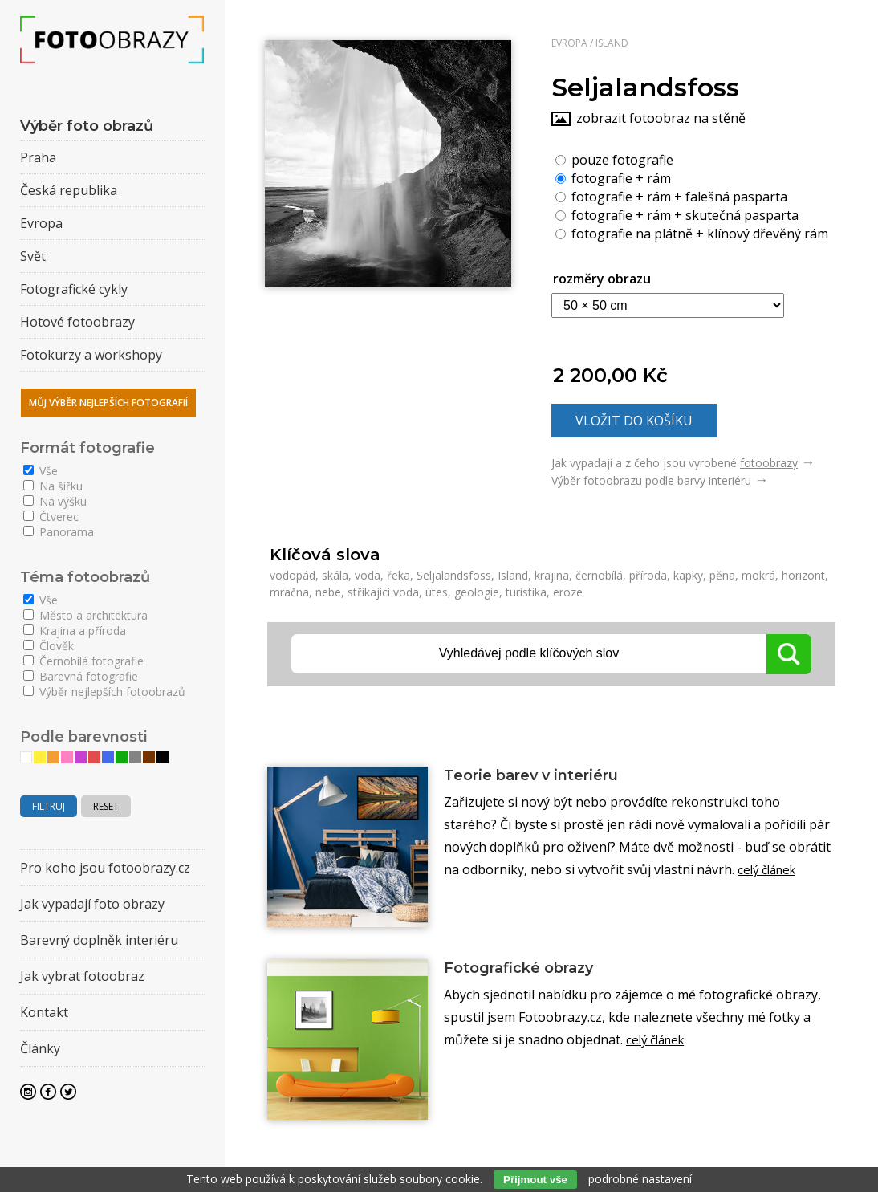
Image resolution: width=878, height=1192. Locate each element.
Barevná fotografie (80, 676)
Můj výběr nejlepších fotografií (108, 402)
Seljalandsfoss (454, 575)
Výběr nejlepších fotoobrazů (104, 691)
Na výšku (55, 501)
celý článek (770, 872)
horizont (803, 575)
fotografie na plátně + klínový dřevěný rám (691, 233)
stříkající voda (383, 592)
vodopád (292, 575)
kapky (688, 575)
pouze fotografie (614, 159)
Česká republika (68, 190)
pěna (722, 575)
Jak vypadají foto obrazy (92, 904)
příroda (648, 575)
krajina (552, 575)
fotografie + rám (613, 177)
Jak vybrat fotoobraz (82, 976)
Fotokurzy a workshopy (91, 355)
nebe (328, 592)
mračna (289, 592)
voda (367, 575)
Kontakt (44, 1012)
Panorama (58, 531)
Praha (38, 157)
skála (335, 575)
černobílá (599, 575)
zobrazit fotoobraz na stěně (661, 118)
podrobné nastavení (640, 1178)
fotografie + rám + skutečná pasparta (677, 214)
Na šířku (53, 486)
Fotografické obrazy (529, 968)
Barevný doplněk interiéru (99, 940)
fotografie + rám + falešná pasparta (671, 196)
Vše (40, 470)
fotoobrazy (769, 462)
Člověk (48, 645)
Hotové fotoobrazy (77, 322)
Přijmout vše (535, 1180)
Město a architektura (85, 615)
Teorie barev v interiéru (544, 776)
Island (611, 43)
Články (40, 1048)
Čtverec (51, 516)
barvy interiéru (714, 480)
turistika (526, 592)
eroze (568, 592)
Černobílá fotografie (83, 661)
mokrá (758, 575)
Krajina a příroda (74, 630)
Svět (33, 256)
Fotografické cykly (74, 289)
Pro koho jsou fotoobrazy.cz (105, 868)
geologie (476, 592)
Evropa (569, 43)
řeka (398, 575)
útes (436, 592)
